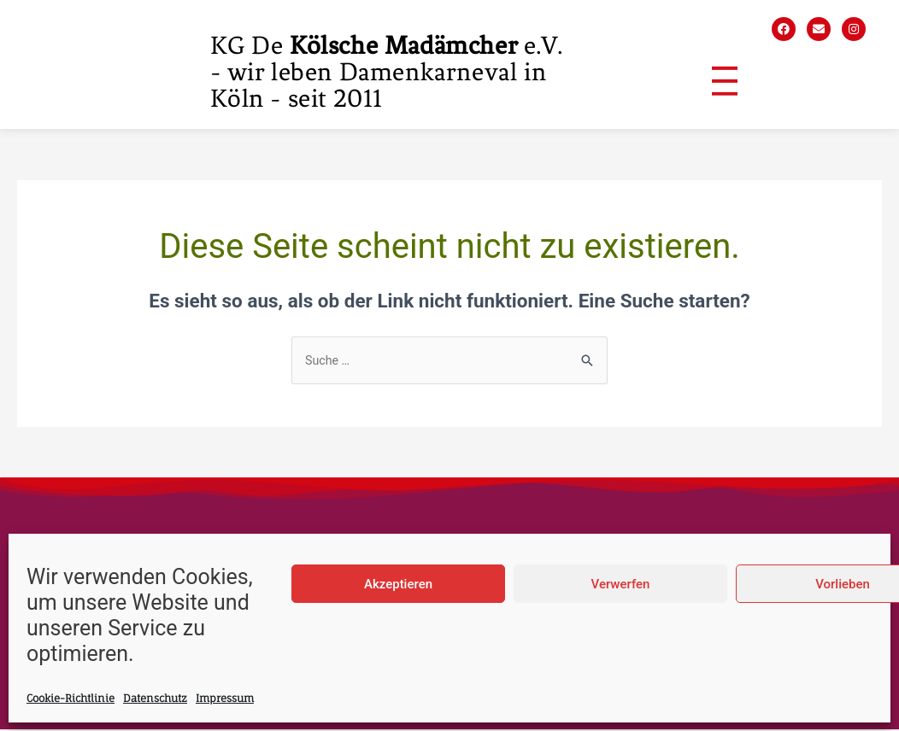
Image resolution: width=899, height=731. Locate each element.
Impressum (225, 698)
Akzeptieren (398, 584)
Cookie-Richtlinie (70, 698)
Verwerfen (620, 584)
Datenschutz (155, 698)
